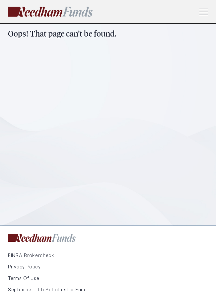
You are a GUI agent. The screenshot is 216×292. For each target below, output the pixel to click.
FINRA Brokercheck (31, 255)
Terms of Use (23, 278)
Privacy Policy (24, 266)
